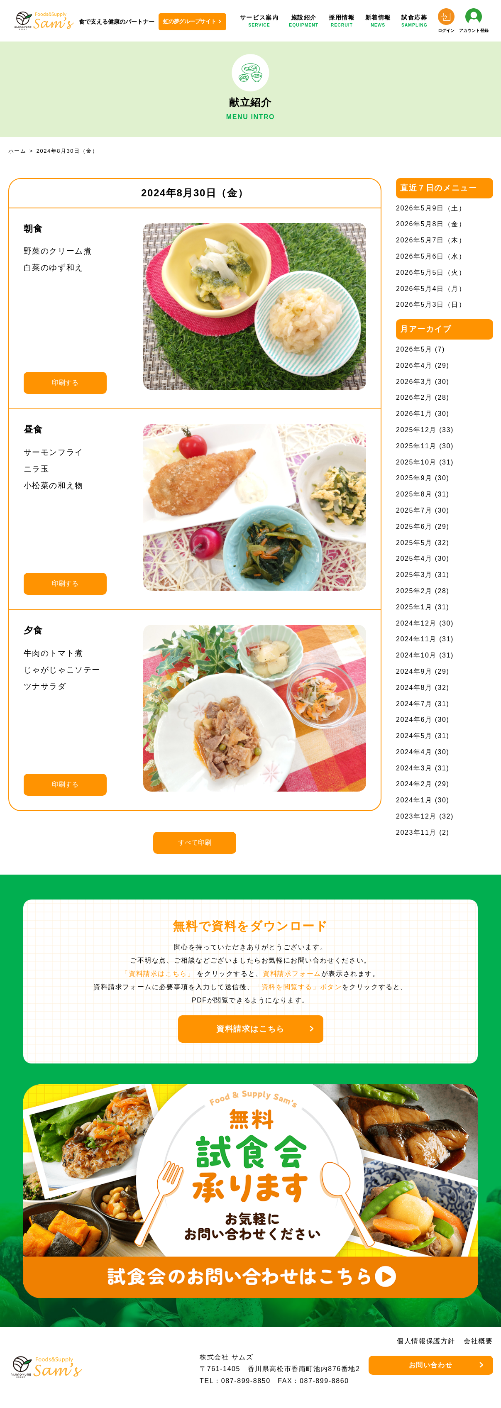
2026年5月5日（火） (431, 272)
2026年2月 (414, 397)
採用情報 (341, 21)
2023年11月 (416, 832)
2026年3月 (414, 381)
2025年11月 (416, 446)
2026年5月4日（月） (431, 288)
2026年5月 (414, 349)
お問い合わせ (431, 1365)
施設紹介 (303, 21)
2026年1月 (414, 413)
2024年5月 (414, 735)
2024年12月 (416, 623)
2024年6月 (414, 719)
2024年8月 (414, 687)
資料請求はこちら (250, 1028)
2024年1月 (414, 800)
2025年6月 (414, 526)
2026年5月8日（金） (431, 223)
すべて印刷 (194, 842)
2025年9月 (414, 478)
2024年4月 (414, 751)
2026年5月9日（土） (431, 208)
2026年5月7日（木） (431, 240)
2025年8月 (414, 494)
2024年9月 (414, 671)
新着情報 (378, 21)
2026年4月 (414, 365)
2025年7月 (414, 510)
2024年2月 (414, 783)
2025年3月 (414, 574)
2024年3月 (414, 768)
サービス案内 (259, 21)
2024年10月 (416, 655)
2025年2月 (414, 590)
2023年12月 (416, 816)
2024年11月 (416, 639)
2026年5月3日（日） (431, 304)
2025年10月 (416, 462)
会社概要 (478, 1340)
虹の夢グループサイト (189, 21)
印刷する (65, 382)
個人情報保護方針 (426, 1340)
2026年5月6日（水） (431, 256)
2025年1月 (414, 607)
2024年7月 (414, 703)
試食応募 (414, 21)
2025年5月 (414, 542)
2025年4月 (414, 558)
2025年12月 (416, 429)
